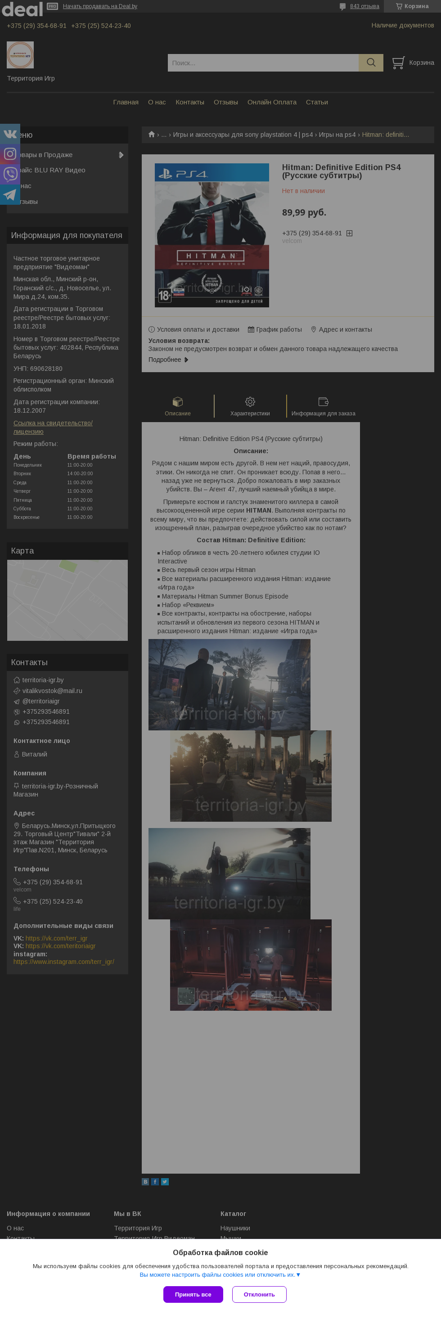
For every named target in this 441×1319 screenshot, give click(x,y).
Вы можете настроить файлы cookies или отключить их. (217, 1274)
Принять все (193, 1294)
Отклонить (259, 1294)
